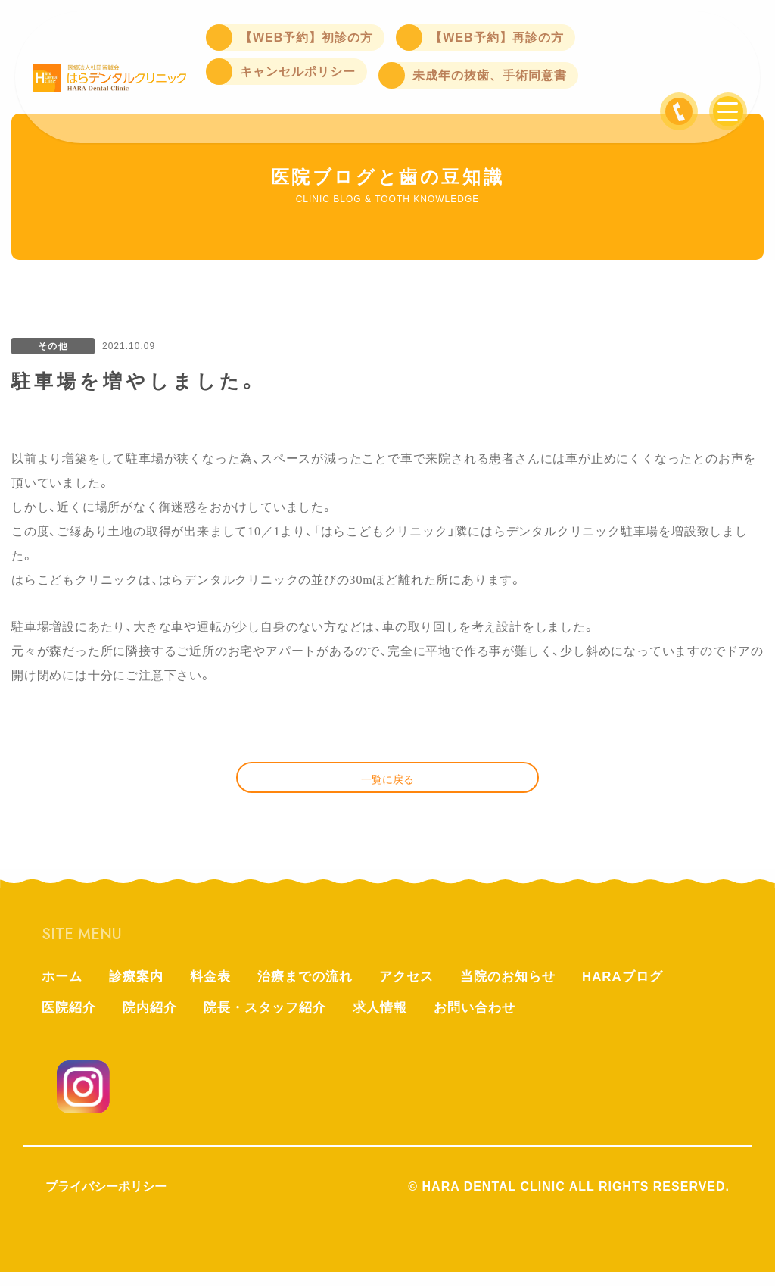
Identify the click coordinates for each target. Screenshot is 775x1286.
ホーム (63, 987)
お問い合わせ (493, 1020)
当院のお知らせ (526, 987)
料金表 (216, 987)
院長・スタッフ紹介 (274, 1020)
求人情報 (394, 1020)
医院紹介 (70, 1020)
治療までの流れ (315, 987)
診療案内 (140, 987)
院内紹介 (154, 1020)
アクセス (421, 987)
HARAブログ (646, 987)
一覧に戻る (387, 785)
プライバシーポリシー (106, 1200)
